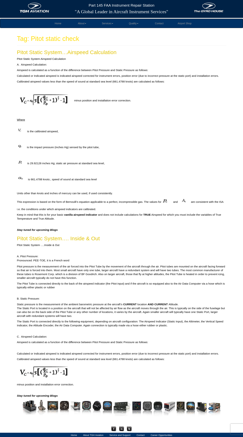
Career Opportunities (161, 435)
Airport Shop (185, 23)
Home (58, 23)
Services (107, 23)
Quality (133, 23)
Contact (159, 23)
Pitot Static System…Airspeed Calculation (67, 52)
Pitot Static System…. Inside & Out (58, 238)
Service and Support (120, 435)
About (82, 23)
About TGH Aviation (93, 435)
